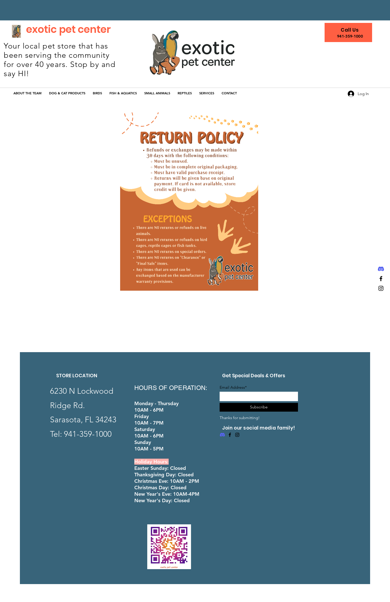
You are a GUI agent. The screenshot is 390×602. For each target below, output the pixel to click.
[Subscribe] (259, 407)
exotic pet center (68, 29)
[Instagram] (381, 288)
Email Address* (233, 387)
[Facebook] (381, 278)
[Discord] (381, 269)
